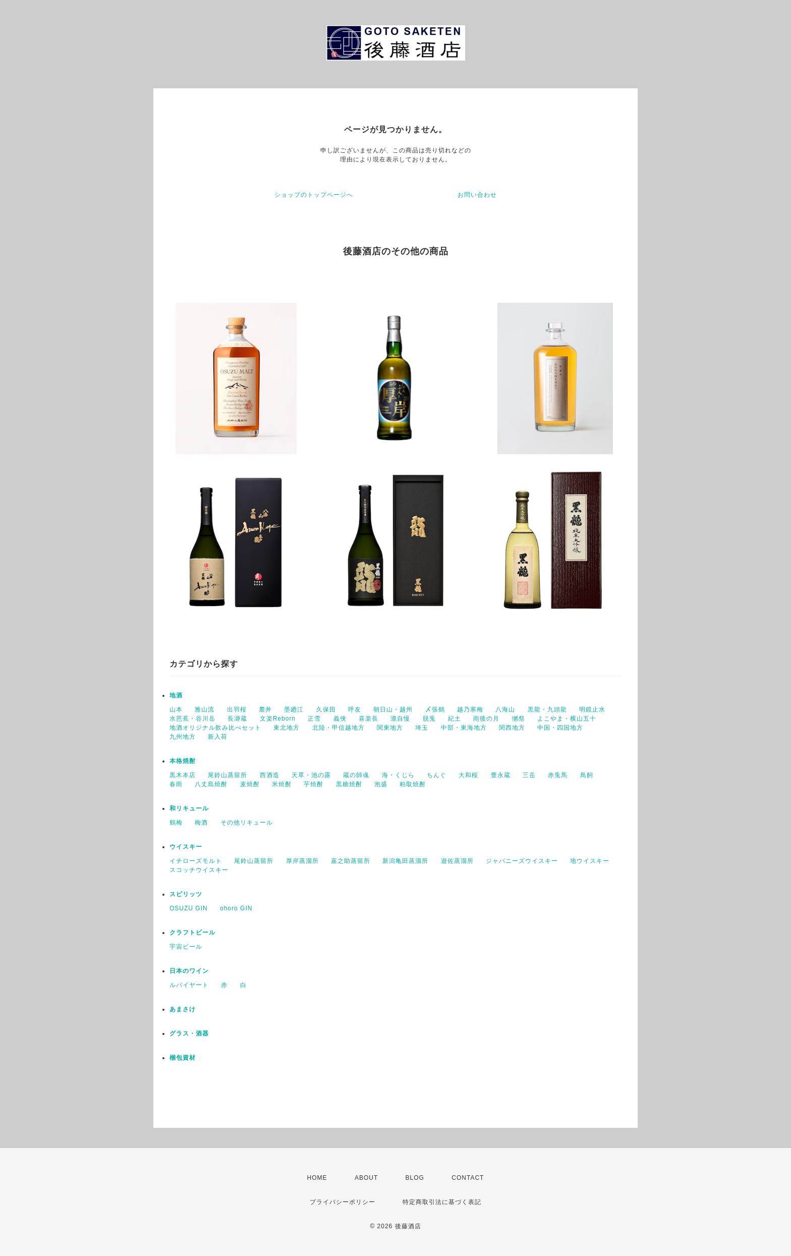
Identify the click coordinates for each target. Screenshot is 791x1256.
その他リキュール (246, 822)
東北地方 (286, 727)
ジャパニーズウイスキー (522, 860)
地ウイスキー (589, 860)
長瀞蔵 (237, 718)
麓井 (265, 709)
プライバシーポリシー (342, 1202)
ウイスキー (186, 846)
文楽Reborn (278, 718)
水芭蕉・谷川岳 (192, 718)
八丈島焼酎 (211, 784)
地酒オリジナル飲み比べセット (215, 727)
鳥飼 (586, 775)
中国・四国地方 (560, 727)
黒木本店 (183, 775)
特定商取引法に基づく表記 (442, 1202)
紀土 (454, 718)
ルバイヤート (189, 985)
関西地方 (512, 727)
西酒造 (269, 775)
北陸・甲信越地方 (338, 727)
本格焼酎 (183, 760)
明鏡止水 (592, 709)
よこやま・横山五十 (566, 718)
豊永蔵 (501, 775)
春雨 (176, 784)
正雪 (314, 718)
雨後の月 (486, 718)
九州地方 (183, 736)
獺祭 (518, 718)
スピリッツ (186, 894)
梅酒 (201, 822)
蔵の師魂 (356, 775)
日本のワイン (189, 970)
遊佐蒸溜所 (457, 860)
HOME (317, 1177)
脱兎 (429, 718)
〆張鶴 (435, 709)
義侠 (340, 718)
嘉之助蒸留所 (350, 860)
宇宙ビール (186, 946)
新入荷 (218, 736)
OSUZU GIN (189, 908)
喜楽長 (368, 718)
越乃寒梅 (470, 709)
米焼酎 (282, 784)
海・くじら (398, 775)
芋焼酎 (313, 784)
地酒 (176, 695)
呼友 (354, 709)
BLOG (415, 1177)
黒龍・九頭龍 (547, 709)
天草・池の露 (311, 775)
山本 (176, 709)
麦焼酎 (250, 784)
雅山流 (204, 709)
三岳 (529, 775)
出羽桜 (237, 709)
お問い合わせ (477, 194)
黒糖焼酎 (349, 784)
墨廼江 (294, 709)
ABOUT (366, 1177)
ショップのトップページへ (313, 194)
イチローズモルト (196, 860)
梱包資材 (183, 1057)
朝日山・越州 (393, 709)
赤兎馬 (558, 775)
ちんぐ (436, 775)
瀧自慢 (400, 718)
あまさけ (183, 1009)
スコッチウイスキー (199, 869)
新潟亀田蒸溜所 (405, 860)
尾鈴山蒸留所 (227, 775)
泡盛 (380, 784)
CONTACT (467, 1177)
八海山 (505, 709)
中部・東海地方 (464, 727)
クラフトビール (192, 932)
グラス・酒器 (189, 1033)
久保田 (326, 709)
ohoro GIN (236, 908)
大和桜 (468, 775)
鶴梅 (176, 822)
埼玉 (421, 727)
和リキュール (189, 808)
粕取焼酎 (413, 784)
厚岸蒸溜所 (302, 860)
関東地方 (390, 727)
